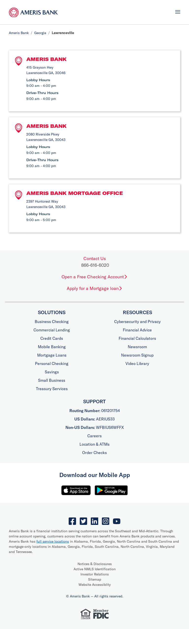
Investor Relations (94, 574)
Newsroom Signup (137, 355)
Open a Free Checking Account (95, 276)
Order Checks (94, 452)
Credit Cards (51, 338)
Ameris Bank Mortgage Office (74, 193)
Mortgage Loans (51, 355)
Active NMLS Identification (95, 569)
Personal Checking (51, 363)
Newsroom (137, 346)
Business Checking (52, 321)
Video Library (137, 363)
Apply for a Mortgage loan (95, 288)
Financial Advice (137, 329)
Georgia (40, 33)
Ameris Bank (19, 33)
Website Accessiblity (95, 584)
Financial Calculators (137, 338)
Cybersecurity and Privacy (137, 321)
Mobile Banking (52, 346)
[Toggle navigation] (177, 11)
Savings (52, 371)
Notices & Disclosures (95, 564)
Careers (94, 435)
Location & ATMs (94, 444)
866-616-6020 (95, 265)
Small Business (51, 380)
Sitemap (94, 579)
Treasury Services (52, 388)
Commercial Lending (51, 329)
